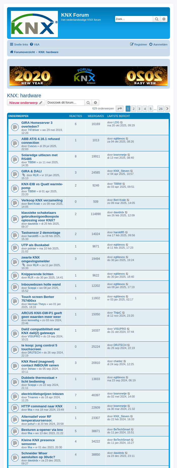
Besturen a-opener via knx (42, 430)
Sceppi (32, 287)
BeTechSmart (122, 429)
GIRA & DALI (31, 171)
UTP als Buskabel (35, 245)
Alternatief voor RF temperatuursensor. (36, 418)
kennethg (33, 320)
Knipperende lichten (37, 274)
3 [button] (139, 108)
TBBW (32, 162)
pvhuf (31, 423)
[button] (119, 109)
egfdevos (119, 138)
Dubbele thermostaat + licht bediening (39, 379)
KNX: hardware (24, 95)
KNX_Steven (121, 170)
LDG (116, 122)
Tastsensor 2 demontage (40, 233)
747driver (33, 129)
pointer (32, 248)
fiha (30, 409)
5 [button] (151, 108)
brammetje (120, 154)
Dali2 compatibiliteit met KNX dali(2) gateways (40, 331)
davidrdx (33, 223)
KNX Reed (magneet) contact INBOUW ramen (40, 363)
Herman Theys (37, 304)
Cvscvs (32, 146)
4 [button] (145, 108)
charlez (118, 361)
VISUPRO (34, 336)
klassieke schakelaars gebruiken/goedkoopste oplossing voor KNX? (40, 216)
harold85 (33, 236)
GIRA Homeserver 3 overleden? (36, 124)
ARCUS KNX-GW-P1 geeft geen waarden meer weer (41, 315)
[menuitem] (34, 44)
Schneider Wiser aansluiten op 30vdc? (38, 455)
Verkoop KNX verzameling (41, 200)
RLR (36, 175)
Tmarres (33, 397)
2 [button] (133, 108)
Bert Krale (34, 203)
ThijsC (117, 312)
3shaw (32, 368)
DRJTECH (34, 352)
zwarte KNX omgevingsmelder (35, 259)
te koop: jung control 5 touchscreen (39, 347)
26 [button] (161, 108)
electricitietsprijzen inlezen (42, 394)
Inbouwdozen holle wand (41, 284)
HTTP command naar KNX (41, 406)
